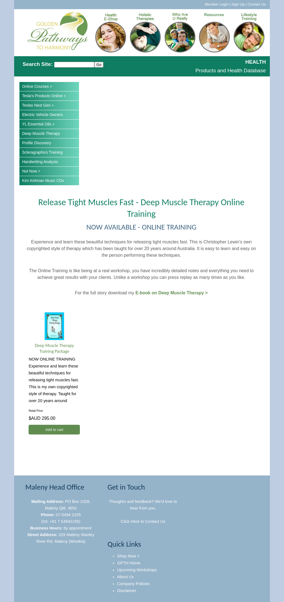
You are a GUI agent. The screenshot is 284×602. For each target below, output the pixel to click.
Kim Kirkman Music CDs (43, 180)
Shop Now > (128, 556)
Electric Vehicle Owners (42, 114)
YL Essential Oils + (38, 124)
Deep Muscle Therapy (41, 133)
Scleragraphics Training (42, 152)
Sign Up (237, 4)
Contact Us (257, 4)
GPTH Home (128, 563)
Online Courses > (37, 86)
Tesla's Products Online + (44, 96)
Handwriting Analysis (40, 161)
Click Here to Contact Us (143, 521)
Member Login (216, 4)
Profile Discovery (36, 143)
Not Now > (31, 171)
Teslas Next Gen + (38, 105)
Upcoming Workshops (137, 570)
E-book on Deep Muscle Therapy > (171, 292)
